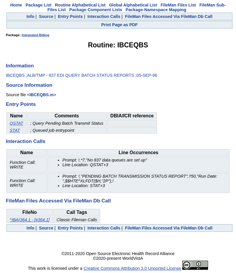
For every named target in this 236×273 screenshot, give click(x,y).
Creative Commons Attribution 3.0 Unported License (132, 268)
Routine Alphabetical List (80, 5)
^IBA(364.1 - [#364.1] (30, 219)
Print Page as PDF (119, 24)
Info (30, 16)
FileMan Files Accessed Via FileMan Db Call (168, 16)
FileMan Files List (178, 5)
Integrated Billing (35, 35)
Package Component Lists (95, 9)
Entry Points (70, 16)
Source (46, 16)
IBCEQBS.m (41, 94)
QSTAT (16, 123)
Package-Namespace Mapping (155, 9)
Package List (38, 5)
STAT (15, 130)
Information (20, 66)
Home (16, 5)
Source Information (29, 85)
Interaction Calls (103, 16)
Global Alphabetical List (133, 5)
